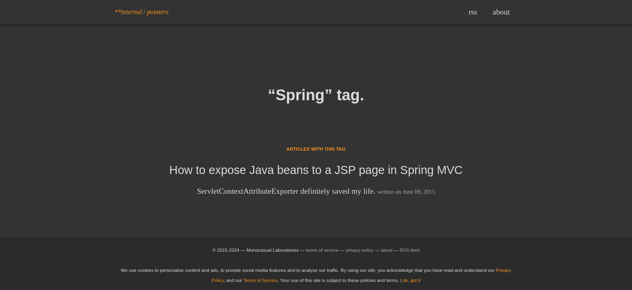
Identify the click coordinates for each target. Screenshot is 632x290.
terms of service (322, 250)
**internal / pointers (141, 12)
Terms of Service (260, 280)
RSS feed (410, 250)
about (501, 12)
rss (472, 12)
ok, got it (411, 280)
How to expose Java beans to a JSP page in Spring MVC (316, 170)
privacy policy (360, 250)
